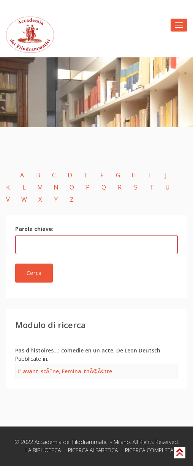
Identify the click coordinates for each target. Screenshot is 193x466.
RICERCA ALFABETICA (93, 450)
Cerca (34, 272)
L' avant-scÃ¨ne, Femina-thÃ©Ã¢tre (64, 371)
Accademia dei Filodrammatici (72, 441)
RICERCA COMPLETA (149, 450)
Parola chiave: (34, 228)
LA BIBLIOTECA (43, 450)
